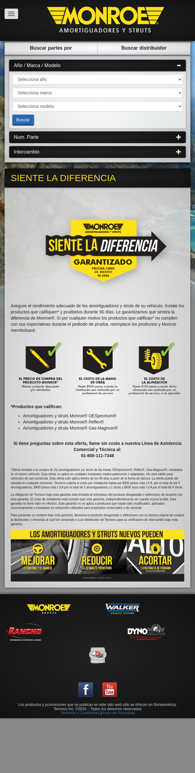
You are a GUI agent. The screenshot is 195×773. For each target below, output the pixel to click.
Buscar (23, 119)
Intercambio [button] (97, 151)
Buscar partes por (51, 48)
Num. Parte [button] (97, 137)
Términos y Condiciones (80, 713)
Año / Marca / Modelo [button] (97, 65)
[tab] (97, 65)
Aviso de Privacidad (119, 713)
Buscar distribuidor (144, 48)
